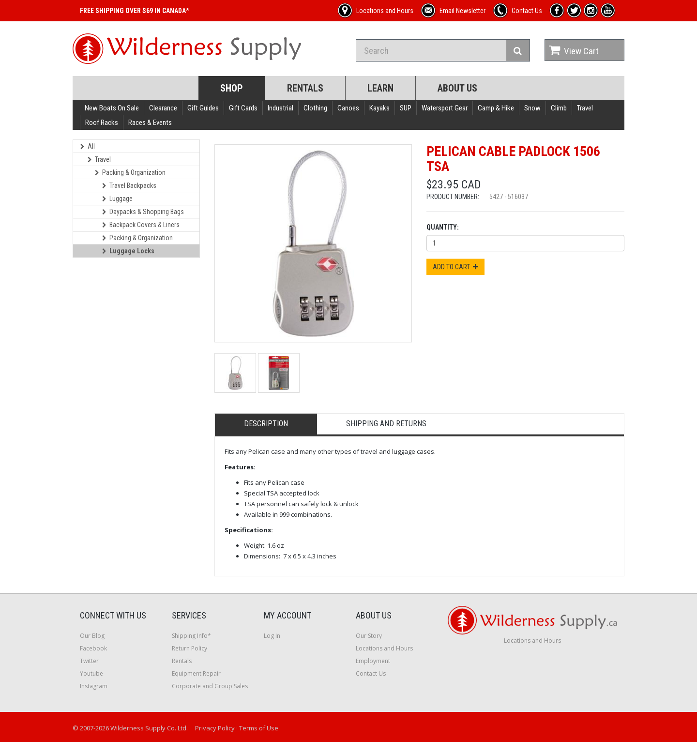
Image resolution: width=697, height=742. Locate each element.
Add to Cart (455, 267)
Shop (231, 88)
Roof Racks (101, 122)
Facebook (93, 648)
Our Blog (92, 636)
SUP (405, 108)
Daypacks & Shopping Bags (143, 212)
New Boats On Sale (112, 108)
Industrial (280, 108)
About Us (457, 88)
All (87, 146)
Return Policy (189, 648)
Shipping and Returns (386, 423)
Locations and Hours (384, 648)
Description (266, 423)
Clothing (315, 108)
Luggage (117, 198)
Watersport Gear (445, 108)
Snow (532, 108)
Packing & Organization (130, 172)
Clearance (163, 108)
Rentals (305, 88)
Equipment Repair (196, 673)
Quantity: (442, 227)
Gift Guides (203, 108)
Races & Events (150, 122)
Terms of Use (258, 728)
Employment (373, 661)
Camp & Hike (496, 108)
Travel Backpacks (129, 185)
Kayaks (379, 108)
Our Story (369, 636)
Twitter (89, 661)
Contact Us (371, 673)
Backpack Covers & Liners (141, 225)
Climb (559, 108)
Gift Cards (243, 108)
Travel (585, 108)
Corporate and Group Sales (210, 686)
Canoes (348, 108)
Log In (272, 636)
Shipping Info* (191, 636)
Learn (380, 88)
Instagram (93, 686)
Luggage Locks (128, 251)
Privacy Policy (215, 728)
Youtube (91, 673)
